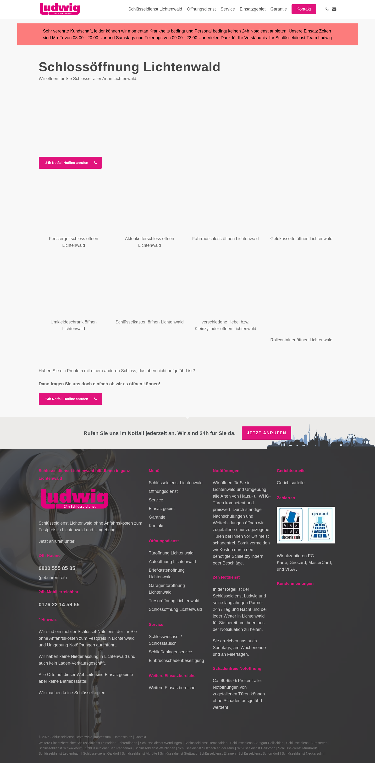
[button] (70, 163)
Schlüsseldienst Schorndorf (258, 753)
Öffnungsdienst (163, 491)
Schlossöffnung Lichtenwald (175, 609)
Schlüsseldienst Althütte (139, 753)
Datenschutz (122, 737)
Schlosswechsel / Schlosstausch (165, 640)
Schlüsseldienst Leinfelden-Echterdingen (107, 743)
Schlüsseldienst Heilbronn (256, 748)
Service (156, 500)
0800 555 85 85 (57, 568)
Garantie (157, 517)
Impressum (102, 737)
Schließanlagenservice (170, 652)
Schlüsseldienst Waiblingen (155, 748)
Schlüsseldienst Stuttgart (178, 753)
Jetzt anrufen (266, 433)
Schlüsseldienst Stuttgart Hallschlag (257, 743)
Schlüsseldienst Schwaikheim (61, 748)
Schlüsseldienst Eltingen (217, 753)
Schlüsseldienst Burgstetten (307, 743)
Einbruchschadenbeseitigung (176, 660)
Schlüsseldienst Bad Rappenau (108, 748)
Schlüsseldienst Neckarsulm (303, 753)
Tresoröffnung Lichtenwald (174, 600)
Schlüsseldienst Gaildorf (101, 753)
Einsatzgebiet (162, 508)
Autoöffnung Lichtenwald (172, 561)
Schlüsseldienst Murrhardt (297, 748)
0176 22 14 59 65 (59, 604)
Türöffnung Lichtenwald (171, 553)
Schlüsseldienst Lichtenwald (176, 482)
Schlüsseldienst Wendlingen (161, 743)
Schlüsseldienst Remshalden (205, 743)
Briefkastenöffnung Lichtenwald (167, 573)
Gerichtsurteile (290, 482)
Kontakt (156, 525)
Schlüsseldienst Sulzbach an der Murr (206, 748)
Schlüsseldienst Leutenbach (59, 753)
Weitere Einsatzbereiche (172, 687)
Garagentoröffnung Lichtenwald (167, 589)
